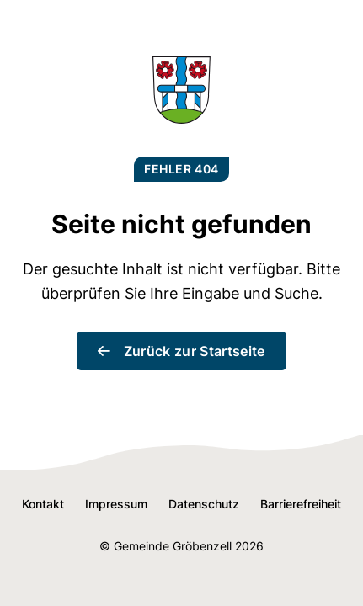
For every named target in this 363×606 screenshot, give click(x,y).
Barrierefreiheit (300, 504)
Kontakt (43, 504)
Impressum (116, 504)
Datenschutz (203, 504)
